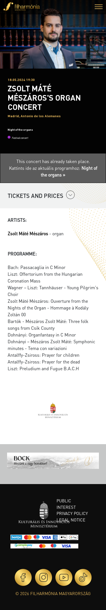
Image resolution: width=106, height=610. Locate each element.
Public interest (66, 504)
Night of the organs (20, 129)
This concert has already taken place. (53, 161)
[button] (99, 7)
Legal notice (71, 520)
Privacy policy (72, 513)
